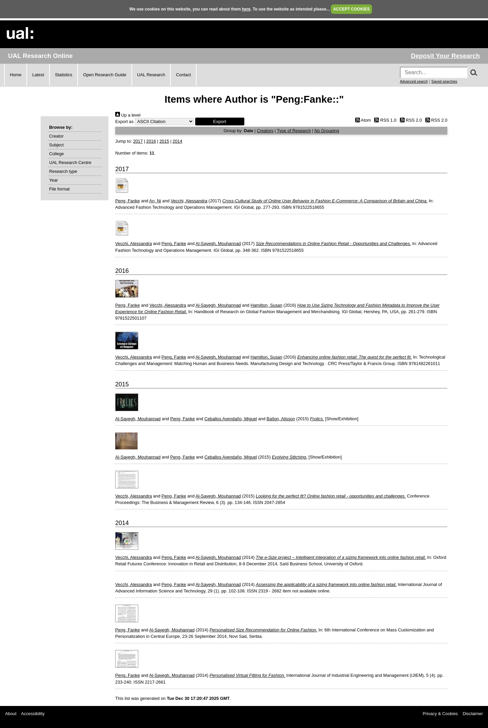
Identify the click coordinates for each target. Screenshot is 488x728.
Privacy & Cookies (440, 713)
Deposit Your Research (445, 55)
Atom (362, 120)
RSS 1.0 (384, 120)
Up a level (127, 115)
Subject (56, 144)
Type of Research (294, 130)
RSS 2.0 (410, 120)
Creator (56, 136)
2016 (151, 141)
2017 (138, 141)
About (10, 713)
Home (15, 74)
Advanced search (414, 81)
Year (53, 180)
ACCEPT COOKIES (351, 9)
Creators (265, 130)
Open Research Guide (104, 74)
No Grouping (326, 130)
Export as (124, 121)
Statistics (63, 74)
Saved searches (444, 81)
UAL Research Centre (70, 162)
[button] (219, 121)
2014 (177, 141)
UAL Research (151, 74)
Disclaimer (473, 713)
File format (59, 188)
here (246, 9)
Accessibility (33, 713)
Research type (63, 171)
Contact (183, 74)
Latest (38, 74)
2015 (164, 141)
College (56, 153)
